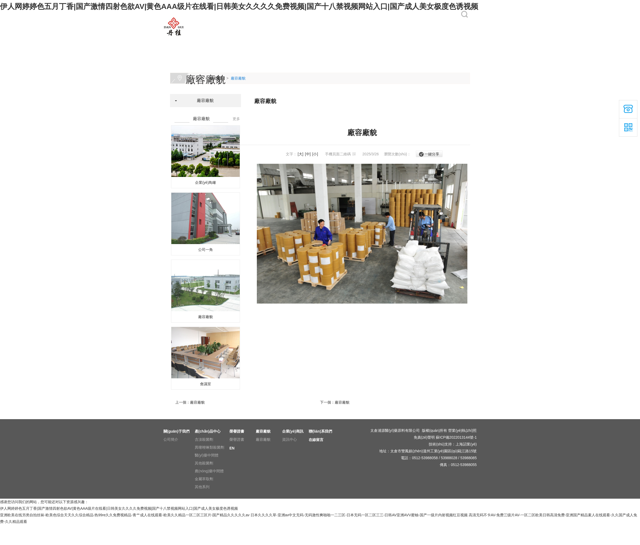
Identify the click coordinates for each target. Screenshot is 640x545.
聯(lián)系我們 (383, 40)
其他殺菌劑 (204, 463)
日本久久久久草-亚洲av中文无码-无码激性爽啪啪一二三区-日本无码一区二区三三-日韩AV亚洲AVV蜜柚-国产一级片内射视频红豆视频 (359, 515)
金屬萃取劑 (204, 479)
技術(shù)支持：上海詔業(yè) (453, 444)
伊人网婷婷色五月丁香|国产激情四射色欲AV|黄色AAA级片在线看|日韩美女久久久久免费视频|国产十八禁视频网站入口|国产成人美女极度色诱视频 (239, 6)
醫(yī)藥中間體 (206, 455)
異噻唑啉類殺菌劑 (209, 447)
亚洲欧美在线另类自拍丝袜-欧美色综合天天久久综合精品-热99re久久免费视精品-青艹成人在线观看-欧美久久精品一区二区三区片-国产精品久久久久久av (124, 515)
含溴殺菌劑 (204, 439)
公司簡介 (170, 439)
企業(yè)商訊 (347, 40)
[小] (315, 154)
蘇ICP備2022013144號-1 (456, 437)
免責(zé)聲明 (424, 437)
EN (444, 40)
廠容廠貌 (309, 40)
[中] (308, 154)
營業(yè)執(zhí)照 (462, 430)
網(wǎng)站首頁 (175, 40)
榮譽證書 (274, 40)
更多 (236, 119)
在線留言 (414, 40)
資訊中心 (289, 439)
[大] (300, 154)
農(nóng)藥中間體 (209, 471)
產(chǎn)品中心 (244, 40)
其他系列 (202, 487)
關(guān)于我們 (209, 40)
